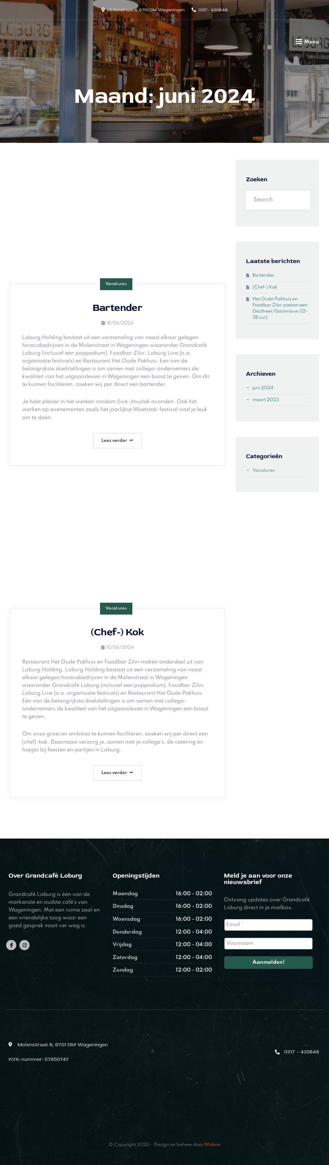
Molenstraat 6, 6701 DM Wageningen (146, 10)
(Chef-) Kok (117, 632)
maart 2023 (265, 400)
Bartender (118, 307)
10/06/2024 (117, 647)
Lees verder (117, 440)
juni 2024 (262, 388)
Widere (212, 1145)
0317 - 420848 (213, 10)
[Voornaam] (268, 944)
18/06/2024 (117, 323)
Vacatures (116, 284)
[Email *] (268, 925)
